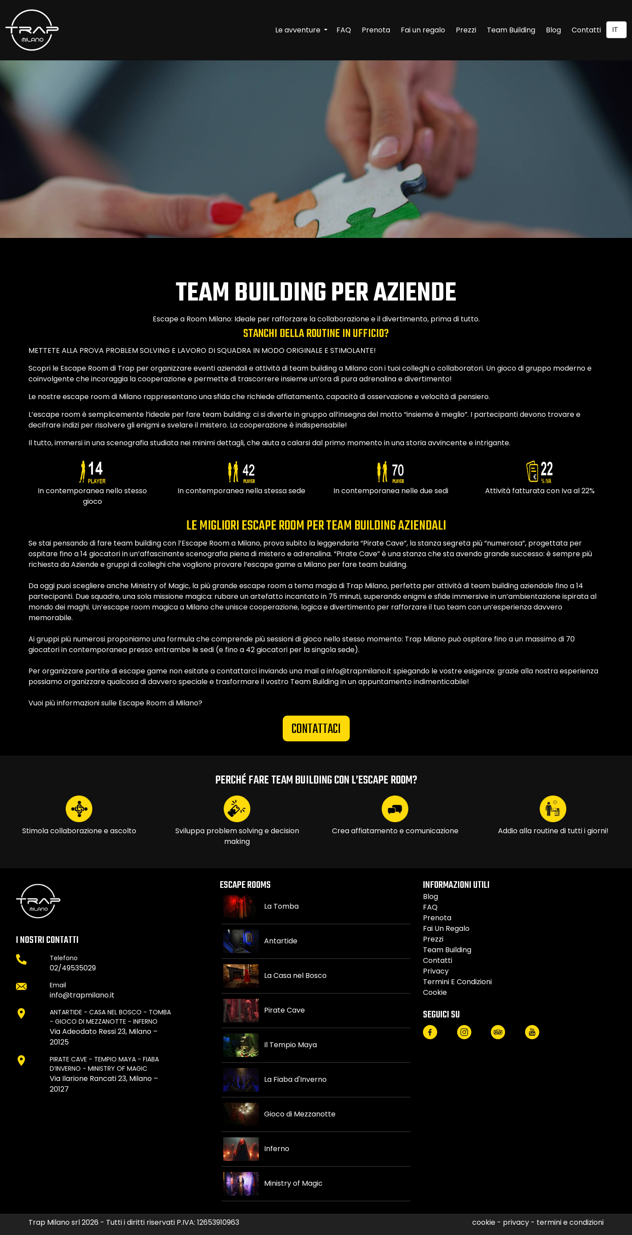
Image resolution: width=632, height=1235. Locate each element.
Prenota (376, 30)
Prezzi (466, 30)
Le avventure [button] (298, 30)
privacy (436, 971)
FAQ (343, 30)
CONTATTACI (316, 729)
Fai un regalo (423, 30)
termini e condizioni (457, 982)
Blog (553, 30)
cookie (435, 992)
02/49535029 (73, 968)
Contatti (586, 30)
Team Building (511, 30)
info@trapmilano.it (82, 995)
